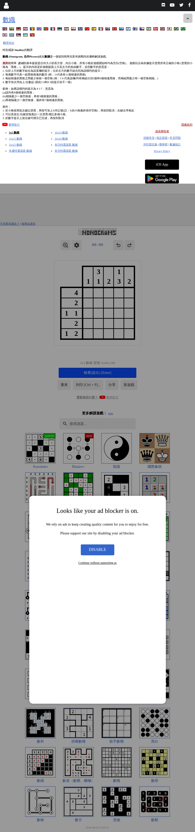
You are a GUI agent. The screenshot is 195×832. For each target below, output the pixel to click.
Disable (97, 366)
